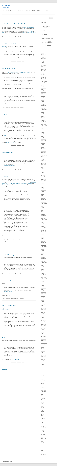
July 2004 (42, 360)
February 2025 (43, 65)
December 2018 (43, 151)
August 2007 (43, 312)
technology (43, 431)
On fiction (5, 338)
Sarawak (42, 430)
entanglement (43, 390)
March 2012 (43, 238)
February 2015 (43, 196)
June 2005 (42, 347)
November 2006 (43, 324)
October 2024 (43, 70)
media (42, 410)
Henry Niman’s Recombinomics (26, 183)
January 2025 (43, 66)
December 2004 (43, 353)
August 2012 (43, 233)
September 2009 (44, 278)
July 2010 (42, 265)
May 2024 (42, 73)
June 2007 (42, 314)
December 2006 (43, 322)
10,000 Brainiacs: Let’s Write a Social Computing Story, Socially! (19, 72)
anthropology (43, 374)
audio (3, 32)
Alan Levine (43, 37)
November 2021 (43, 106)
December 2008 (43, 290)
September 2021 (44, 109)
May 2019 (42, 145)
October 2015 (43, 190)
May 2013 (42, 225)
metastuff (42, 411)
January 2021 (43, 120)
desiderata (43, 386)
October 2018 (43, 153)
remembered (43, 427)
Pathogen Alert (5, 183)
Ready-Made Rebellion (15, 359)
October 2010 (43, 261)
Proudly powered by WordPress (7, 461)
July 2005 (42, 345)
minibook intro (8, 291)
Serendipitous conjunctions (45, 26)
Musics (33, 10)
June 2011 (42, 250)
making (42, 407)
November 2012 (43, 231)
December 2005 (43, 339)
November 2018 (43, 152)
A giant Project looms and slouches (47, 29)
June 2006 (42, 331)
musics (42, 412)
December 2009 (43, 274)
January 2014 (43, 214)
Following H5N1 (6, 177)
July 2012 (42, 234)
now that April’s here (44, 27)
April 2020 (42, 132)
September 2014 (44, 203)
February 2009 (43, 288)
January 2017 (43, 176)
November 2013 (43, 216)
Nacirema (42, 414)
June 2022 (42, 98)
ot (41, 419)
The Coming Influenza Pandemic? (14, 183)
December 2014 (43, 199)
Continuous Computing (9, 68)
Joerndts (49, 41)
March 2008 (43, 302)
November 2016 (43, 179)
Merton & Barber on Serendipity (46, 39)
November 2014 (43, 200)
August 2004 (43, 359)
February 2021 (43, 118)
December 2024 (43, 67)
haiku (42, 400)
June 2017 (42, 169)
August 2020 (43, 127)
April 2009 (42, 285)
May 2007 (42, 316)
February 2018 (43, 160)
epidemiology (43, 391)
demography (43, 384)
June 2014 (42, 207)
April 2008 (42, 301)
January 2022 (43, 104)
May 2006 (42, 332)
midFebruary (43, 30)
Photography (39, 10)
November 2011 (43, 243)
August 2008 (43, 296)
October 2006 (43, 325)
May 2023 (42, 85)
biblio (42, 379)
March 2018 (43, 159)
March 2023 (43, 86)
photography (43, 420)
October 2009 (43, 277)
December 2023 (43, 77)
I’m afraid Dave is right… (9, 255)
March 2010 (43, 270)
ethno (42, 392)
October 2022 (43, 93)
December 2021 (43, 105)
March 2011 (43, 254)
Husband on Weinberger (9, 44)
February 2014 (43, 212)
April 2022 (42, 101)
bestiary (42, 378)
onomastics (43, 418)
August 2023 (43, 82)
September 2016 (44, 182)
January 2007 (43, 321)
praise (42, 423)
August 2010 (43, 263)
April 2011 (42, 253)
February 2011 (43, 255)
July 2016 (42, 183)
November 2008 (43, 292)
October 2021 (43, 108)
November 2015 (43, 188)
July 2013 (42, 222)
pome (42, 422)
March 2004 (43, 365)
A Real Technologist (5, 309)
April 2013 (42, 226)
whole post (6, 135)
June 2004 (42, 361)
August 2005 (43, 344)
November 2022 (43, 92)
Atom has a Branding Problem (9, 165)
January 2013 (43, 229)
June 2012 (42, 235)
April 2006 (42, 333)
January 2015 (43, 198)
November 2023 (43, 78)
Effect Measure (33, 182)
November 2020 (43, 122)
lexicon (42, 404)
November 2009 (43, 276)
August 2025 (43, 59)
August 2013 (43, 220)
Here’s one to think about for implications (14, 23)
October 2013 (43, 218)
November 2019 (43, 139)
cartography (43, 380)
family (42, 394)
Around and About (9, 10)
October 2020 (43, 124)
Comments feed (43, 453)
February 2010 (43, 271)
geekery (42, 396)
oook (23, 36)
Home (3, 10)
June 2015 (42, 191)
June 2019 (42, 144)
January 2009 (43, 289)
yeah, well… (49, 45)
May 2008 (42, 300)
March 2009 (43, 286)
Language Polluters (8, 152)
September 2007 (44, 310)
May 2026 (42, 51)
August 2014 (43, 204)
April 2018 (42, 157)
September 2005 (44, 343)
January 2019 (43, 149)
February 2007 (43, 320)
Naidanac (42, 415)
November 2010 (43, 259)
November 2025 (43, 58)
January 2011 (43, 257)
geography (43, 398)
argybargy (43, 375)
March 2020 (43, 133)
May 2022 (42, 100)
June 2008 (42, 298)
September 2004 (44, 357)
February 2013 (43, 227)
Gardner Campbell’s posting (11, 142)
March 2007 (43, 318)
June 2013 (42, 223)
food (42, 395)
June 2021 (42, 113)
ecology (42, 387)
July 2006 (42, 329)
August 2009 (43, 280)
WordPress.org (43, 454)
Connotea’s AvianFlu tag (6, 184)
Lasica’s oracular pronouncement (11, 281)
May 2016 (42, 186)
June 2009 (42, 282)
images (42, 402)
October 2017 (43, 164)
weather (42, 442)
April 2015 (42, 194)
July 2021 (42, 112)
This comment (4, 46)
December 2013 (43, 215)
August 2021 (43, 110)
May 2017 (42, 171)
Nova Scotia (43, 416)
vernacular (43, 439)
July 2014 (42, 206)
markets (42, 408)
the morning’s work (44, 25)
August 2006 (43, 328)
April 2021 (42, 116)
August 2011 (43, 247)
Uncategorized (13, 36)
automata (42, 376)
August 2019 (43, 143)
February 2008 (43, 304)
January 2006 (43, 337)
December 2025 (43, 57)
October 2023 (43, 80)
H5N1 (42, 399)
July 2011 (42, 249)
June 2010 (42, 266)
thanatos (42, 435)
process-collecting (30, 137)
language (42, 403)
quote (42, 425)
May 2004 (42, 363)
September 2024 (44, 71)
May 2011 (42, 251)
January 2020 (43, 136)
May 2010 (42, 267)
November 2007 (43, 308)
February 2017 (43, 175)
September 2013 (44, 219)
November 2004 (43, 355)
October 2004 (43, 356)
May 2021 (42, 114)
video (42, 441)
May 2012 (42, 237)
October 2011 (43, 245)
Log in (42, 450)
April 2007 (42, 317)
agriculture (43, 372)
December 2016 (43, 178)
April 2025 (42, 62)
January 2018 (43, 161)
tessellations (43, 434)
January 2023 (43, 89)
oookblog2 (6, 5)
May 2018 (42, 156)
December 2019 (43, 137)
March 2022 (43, 102)
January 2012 (43, 241)
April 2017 (42, 172)
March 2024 (43, 74)
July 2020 (42, 128)
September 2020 (44, 125)
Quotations (47, 10)
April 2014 (42, 210)
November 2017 (43, 163)
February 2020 (43, 135)
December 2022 (43, 90)
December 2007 (43, 306)
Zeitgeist (42, 443)
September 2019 (44, 141)
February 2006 (43, 336)
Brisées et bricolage (19, 10)
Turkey (42, 437)
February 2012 (43, 239)
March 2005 (43, 351)
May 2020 (42, 131)
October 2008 (43, 293)
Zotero (3, 13)
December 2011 (43, 242)
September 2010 (44, 262)
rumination (43, 429)
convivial (42, 383)
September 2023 (44, 81)
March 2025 (43, 63)
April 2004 (42, 364)
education (42, 388)
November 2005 (43, 340)
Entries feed (43, 451)
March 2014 (43, 211)
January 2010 (43, 273)
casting (42, 382)
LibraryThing (27, 10)
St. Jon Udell (5, 114)
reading (42, 426)
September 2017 (44, 165)
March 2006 (43, 335)
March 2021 (43, 117)
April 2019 (42, 147)
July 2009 (42, 281)
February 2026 (43, 54)
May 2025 (42, 61)
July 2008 (42, 297)
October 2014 (43, 202)
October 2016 (43, 180)
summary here (30, 31)
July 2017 (42, 168)
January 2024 (43, 76)
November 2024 (43, 69)
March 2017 (43, 173)
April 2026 (42, 53)
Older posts (4, 369)
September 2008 (44, 294)
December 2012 (43, 230)
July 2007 (42, 313)
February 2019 (43, 148)
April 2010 (42, 269)
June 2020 (42, 129)
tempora (42, 433)
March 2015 (43, 195)
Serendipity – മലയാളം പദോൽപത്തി (47, 38)
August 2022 (43, 96)
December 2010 (43, 258)
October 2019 (43, 140)
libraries (42, 406)
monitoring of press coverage (17, 180)
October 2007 (43, 309)
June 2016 (42, 184)
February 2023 (43, 88)
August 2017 (43, 167)
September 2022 (44, 94)
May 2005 (42, 348)
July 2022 (42, 97)
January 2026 (43, 55)
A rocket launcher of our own (28, 27)
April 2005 (42, 349)
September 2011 (44, 246)
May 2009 (42, 284)
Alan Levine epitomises (9, 305)
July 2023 (42, 84)
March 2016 (43, 187)
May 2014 (42, 208)
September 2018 (44, 155)
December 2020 (43, 121)
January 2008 (43, 305)
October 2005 (43, 341)
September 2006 (44, 327)
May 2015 (42, 192)
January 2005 (43, 352)
